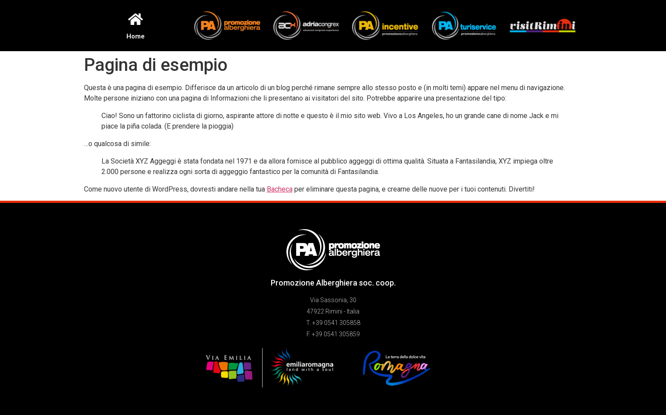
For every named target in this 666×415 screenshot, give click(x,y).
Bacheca (280, 189)
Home (135, 36)
